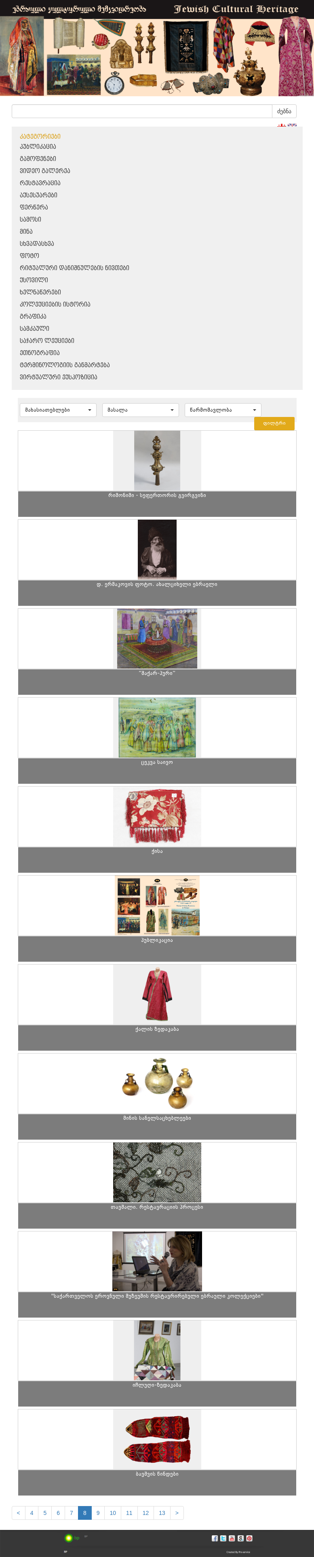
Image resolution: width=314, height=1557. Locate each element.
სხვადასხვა (37, 244)
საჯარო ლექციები (47, 341)
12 (146, 1513)
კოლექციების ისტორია (55, 304)
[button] (58, 410)
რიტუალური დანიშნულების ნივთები (74, 268)
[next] (177, 1513)
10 (113, 1513)
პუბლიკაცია (38, 147)
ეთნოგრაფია (40, 353)
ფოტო (29, 256)
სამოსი (30, 219)
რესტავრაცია (40, 183)
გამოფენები (38, 159)
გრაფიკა (33, 316)
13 (162, 1513)
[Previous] (18, 1513)
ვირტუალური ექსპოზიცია (58, 377)
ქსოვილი (34, 280)
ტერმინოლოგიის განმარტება (65, 365)
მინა (26, 231)
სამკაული (34, 329)
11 (129, 1513)
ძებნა (284, 111)
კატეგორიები (40, 136)
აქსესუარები (38, 195)
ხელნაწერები (40, 292)
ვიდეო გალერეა (45, 171)
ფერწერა (34, 207)
